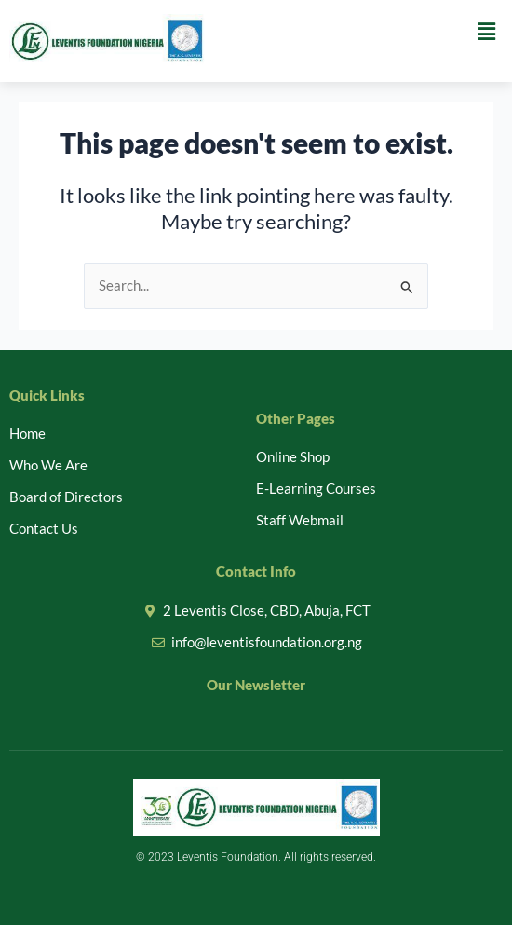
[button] (487, 31)
